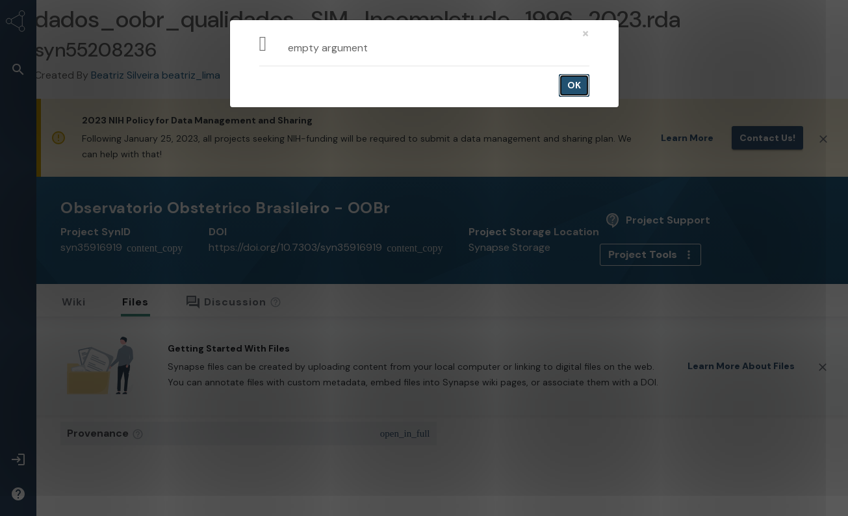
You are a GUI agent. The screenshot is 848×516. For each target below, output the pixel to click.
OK (574, 85)
